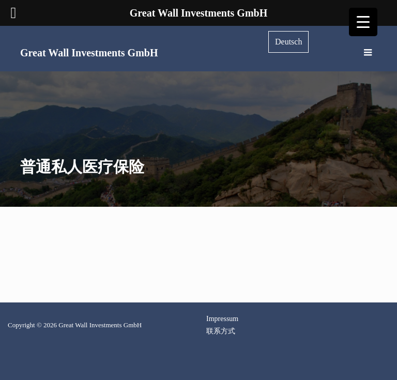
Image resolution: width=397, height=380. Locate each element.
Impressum (222, 319)
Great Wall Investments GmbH (89, 52)
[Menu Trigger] (363, 22)
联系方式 (220, 331)
